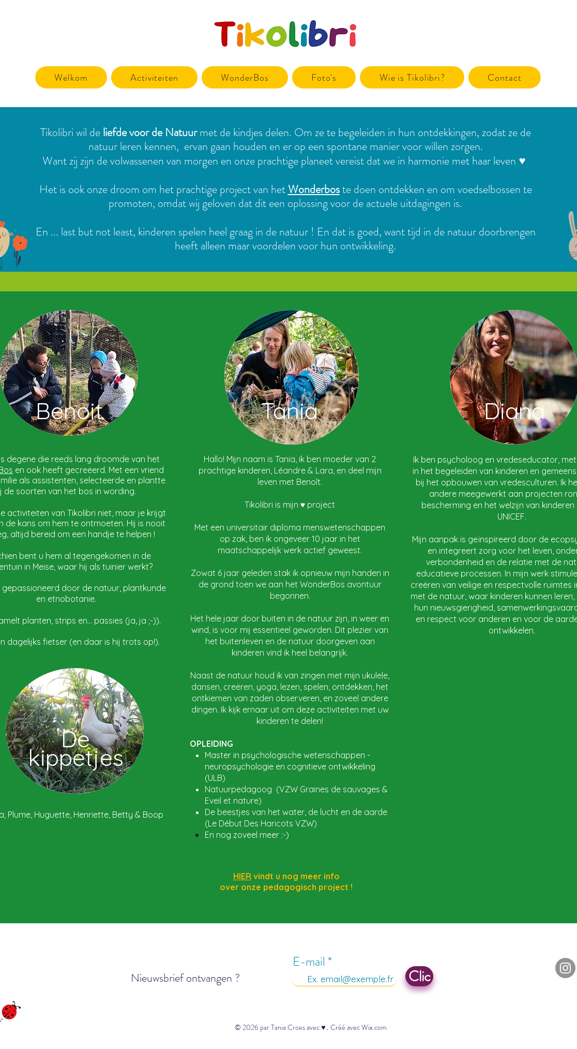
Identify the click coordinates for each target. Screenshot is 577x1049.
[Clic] (419, 976)
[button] (154, 77)
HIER (242, 876)
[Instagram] (565, 968)
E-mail (309, 961)
